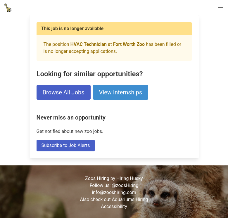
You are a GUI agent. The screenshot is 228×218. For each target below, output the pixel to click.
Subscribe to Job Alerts (66, 145)
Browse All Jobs (63, 92)
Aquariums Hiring (130, 199)
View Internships (120, 92)
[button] (220, 7)
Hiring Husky (129, 178)
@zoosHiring (125, 185)
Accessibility (114, 206)
